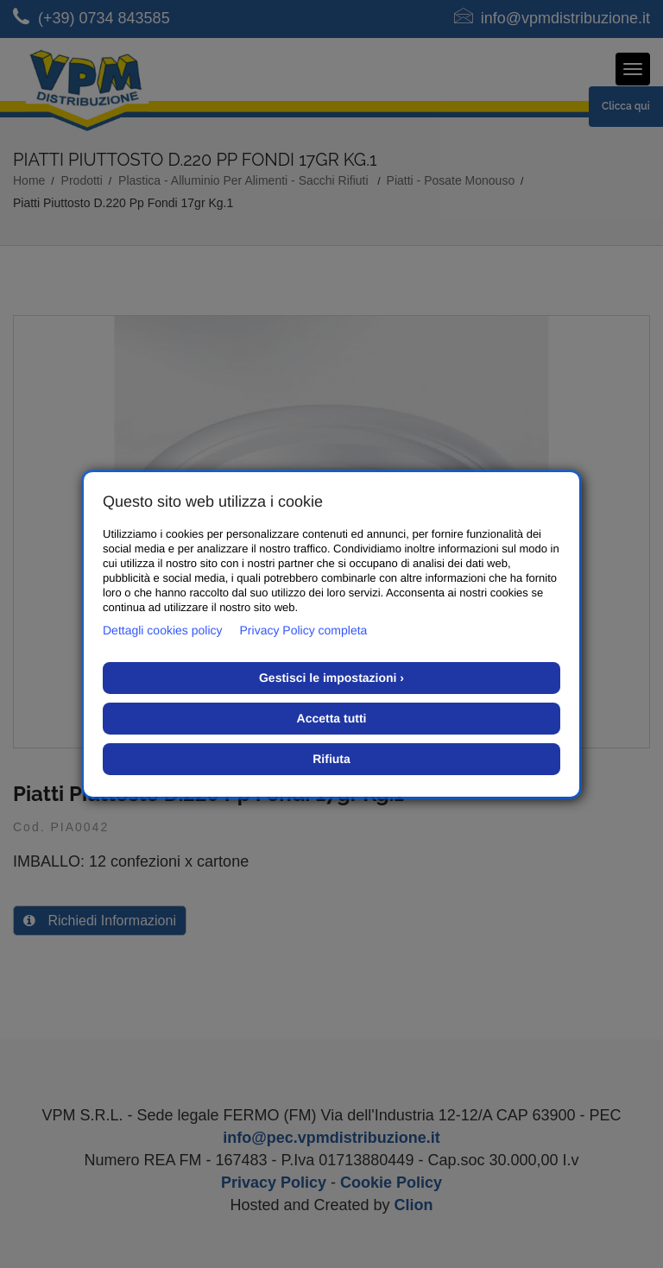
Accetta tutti (332, 718)
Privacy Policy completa (304, 630)
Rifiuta (331, 759)
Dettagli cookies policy (163, 630)
